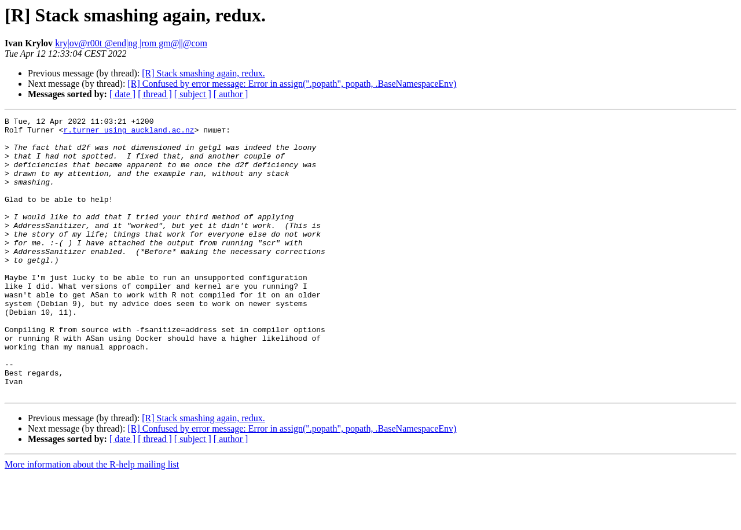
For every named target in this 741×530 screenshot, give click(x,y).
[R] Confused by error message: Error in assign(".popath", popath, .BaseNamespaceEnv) (291, 84)
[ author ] (231, 94)
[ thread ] (155, 94)
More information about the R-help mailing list (92, 520)
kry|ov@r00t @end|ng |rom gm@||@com (131, 43)
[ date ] (122, 94)
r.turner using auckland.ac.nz (128, 133)
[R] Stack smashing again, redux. (203, 73)
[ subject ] (192, 94)
